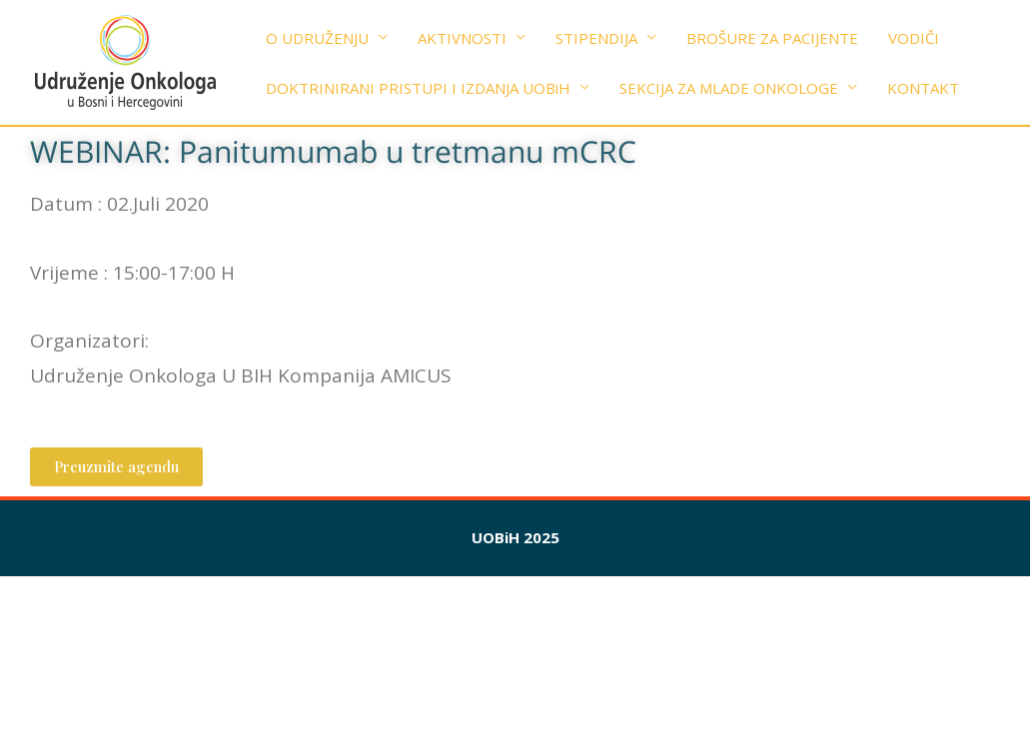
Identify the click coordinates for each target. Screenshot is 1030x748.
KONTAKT (923, 88)
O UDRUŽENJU (317, 38)
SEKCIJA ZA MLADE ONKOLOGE (728, 88)
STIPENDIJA (596, 38)
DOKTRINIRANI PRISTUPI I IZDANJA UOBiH (418, 88)
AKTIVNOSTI (462, 38)
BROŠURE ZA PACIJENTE (772, 38)
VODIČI (913, 38)
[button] (116, 466)
